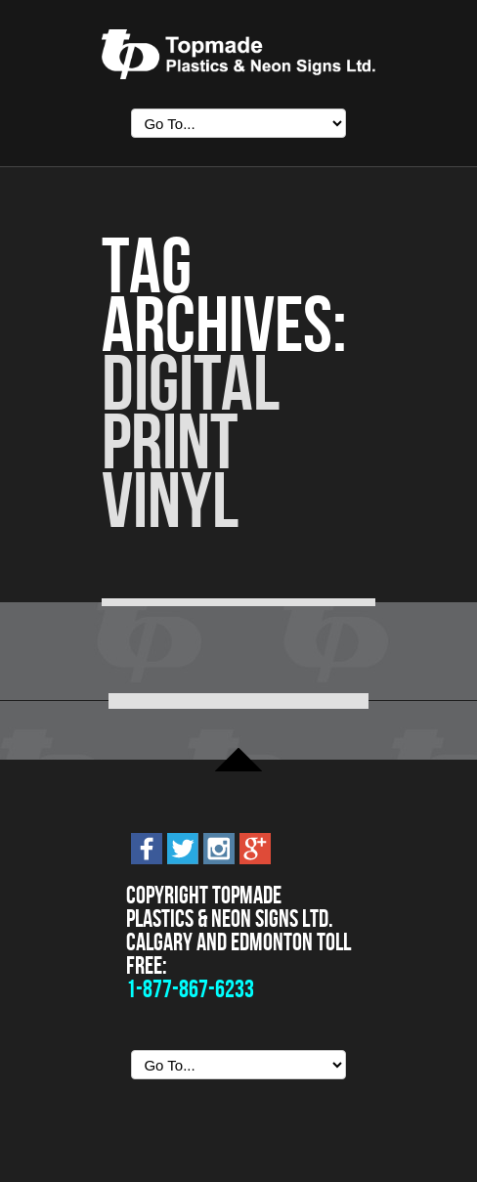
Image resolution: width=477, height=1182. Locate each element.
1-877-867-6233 (190, 989)
